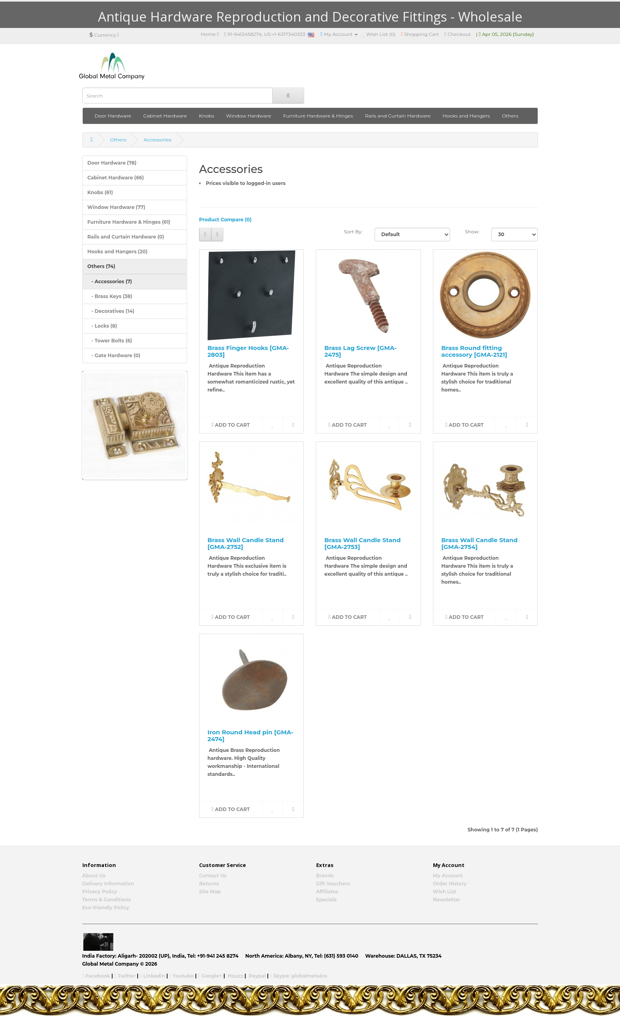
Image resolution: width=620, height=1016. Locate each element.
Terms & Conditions (106, 900)
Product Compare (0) (225, 220)
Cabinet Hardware (165, 116)
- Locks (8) (102, 326)
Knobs (206, 116)
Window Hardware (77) (117, 207)
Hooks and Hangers (466, 116)
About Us (94, 876)
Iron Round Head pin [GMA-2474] (250, 735)
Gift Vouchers (333, 884)
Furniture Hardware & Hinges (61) (129, 222)
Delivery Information (108, 884)
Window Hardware (248, 116)
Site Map (210, 892)
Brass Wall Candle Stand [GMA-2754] (479, 543)
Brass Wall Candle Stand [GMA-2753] (362, 543)
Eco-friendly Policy (105, 908)
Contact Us (213, 876)
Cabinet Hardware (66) (116, 178)
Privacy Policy (99, 892)
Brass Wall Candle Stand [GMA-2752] (245, 543)
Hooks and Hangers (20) (118, 251)
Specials (326, 900)
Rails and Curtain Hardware (398, 116)
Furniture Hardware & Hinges (318, 116)
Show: (472, 232)
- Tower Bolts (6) (110, 341)
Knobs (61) (100, 192)
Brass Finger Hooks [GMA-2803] (248, 351)
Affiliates (327, 892)
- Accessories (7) (110, 281)
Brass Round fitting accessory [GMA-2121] (474, 351)
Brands (325, 876)
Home (210, 34)
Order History (450, 884)
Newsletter (447, 900)
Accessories (157, 140)
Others (510, 116)
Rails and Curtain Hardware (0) (126, 237)
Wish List (444, 892)
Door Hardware (113, 116)
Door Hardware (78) (112, 163)
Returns (209, 884)
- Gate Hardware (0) (114, 355)
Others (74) (102, 266)
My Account (448, 876)
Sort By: (353, 232)
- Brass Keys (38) (110, 296)
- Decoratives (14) (111, 311)
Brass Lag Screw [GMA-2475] (360, 351)
